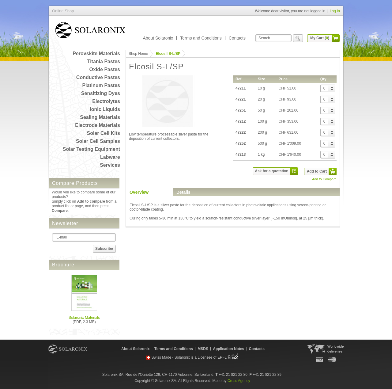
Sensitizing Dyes (100, 93)
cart (336, 38)
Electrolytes (106, 101)
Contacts (237, 38)
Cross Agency (239, 381)
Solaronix (67, 348)
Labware (110, 157)
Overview (139, 192)
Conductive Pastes (98, 77)
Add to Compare (324, 179)
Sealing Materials (100, 117)
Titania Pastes (103, 61)
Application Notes (228, 349)
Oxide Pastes (104, 69)
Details (183, 192)
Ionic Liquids (105, 109)
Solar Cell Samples (98, 141)
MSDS (203, 349)
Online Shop (90, 31)
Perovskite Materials (96, 53)
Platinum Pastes (101, 85)
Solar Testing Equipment (91, 149)
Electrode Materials (97, 125)
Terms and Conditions (200, 38)
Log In (335, 11)
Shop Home (138, 53)
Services (110, 165)
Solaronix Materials (84, 317)
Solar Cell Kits (103, 133)
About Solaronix (158, 38)
